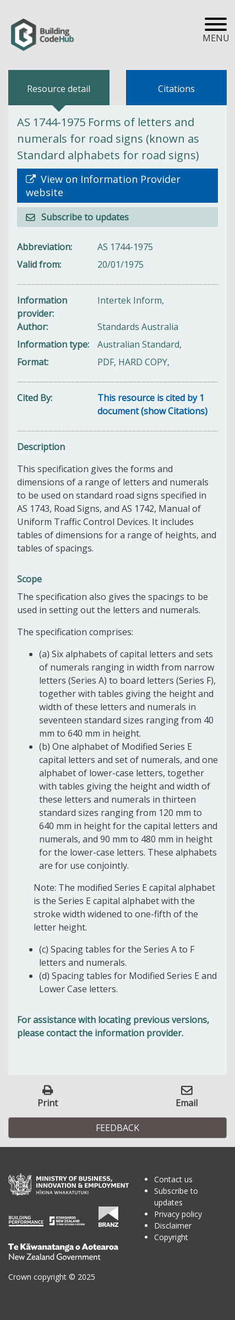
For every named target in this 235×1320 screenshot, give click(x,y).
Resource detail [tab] (58, 89)
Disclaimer (173, 1225)
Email (187, 1102)
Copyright (171, 1237)
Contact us (173, 1179)
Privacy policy (178, 1214)
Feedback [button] (117, 1128)
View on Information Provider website (103, 185)
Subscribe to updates (84, 217)
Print (47, 1102)
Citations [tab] (176, 89)
